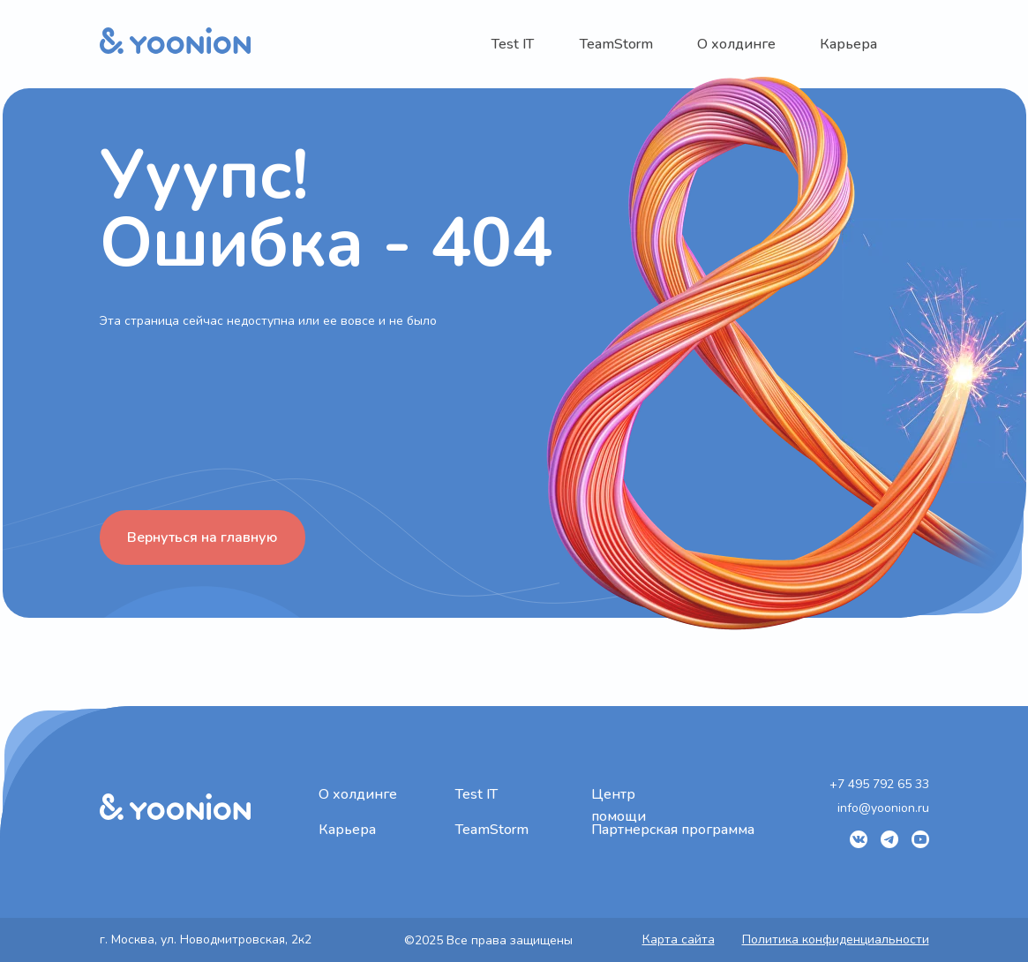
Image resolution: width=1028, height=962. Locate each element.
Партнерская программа (672, 829)
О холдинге (736, 44)
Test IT (512, 44)
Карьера (848, 44)
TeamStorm (616, 44)
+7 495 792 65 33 (879, 784)
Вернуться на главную (202, 537)
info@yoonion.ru (883, 808)
